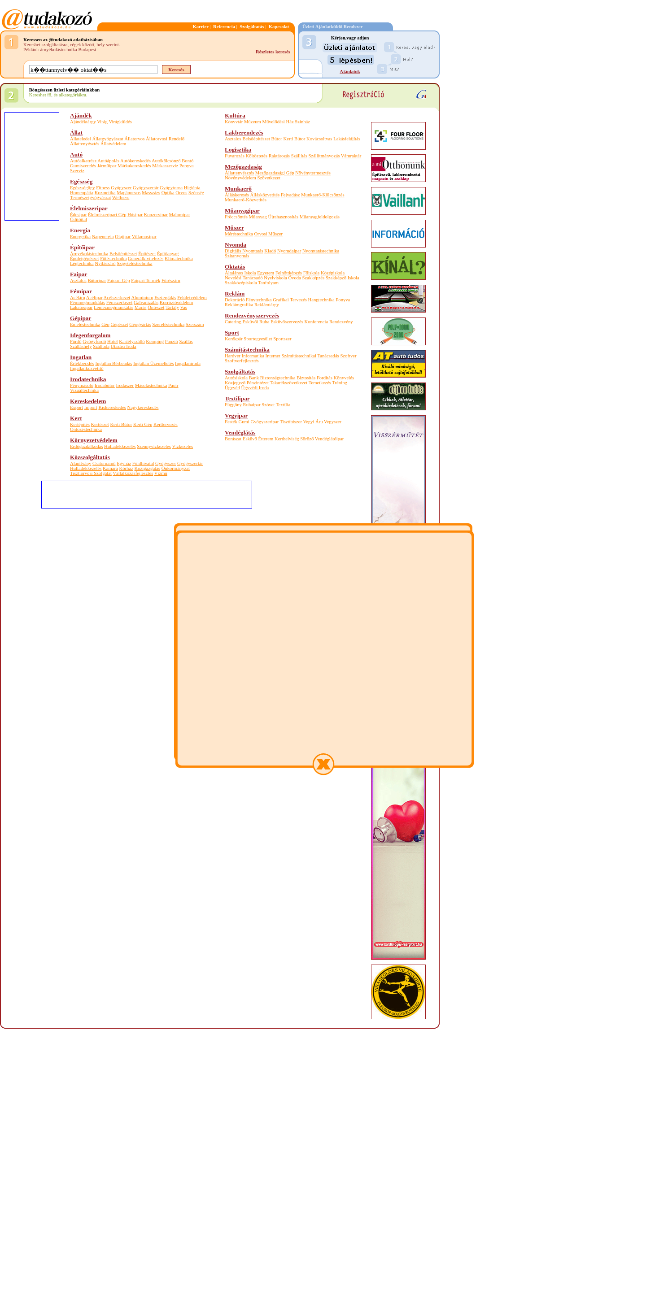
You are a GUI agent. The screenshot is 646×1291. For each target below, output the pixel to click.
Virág (102, 121)
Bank (254, 377)
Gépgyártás (140, 324)
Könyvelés (343, 377)
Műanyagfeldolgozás (320, 216)
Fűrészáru (171, 280)
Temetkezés (320, 382)
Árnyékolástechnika (89, 253)
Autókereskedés (135, 160)
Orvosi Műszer (268, 233)
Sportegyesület (258, 338)
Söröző (307, 438)
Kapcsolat (279, 26)
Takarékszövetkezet (288, 382)
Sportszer (282, 338)
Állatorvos (134, 138)
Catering (233, 321)
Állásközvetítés (265, 194)
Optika (168, 192)
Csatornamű (104, 463)
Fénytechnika (258, 299)
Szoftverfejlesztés (242, 360)
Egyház (124, 463)
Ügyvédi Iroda (255, 387)
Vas (183, 307)
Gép (105, 324)
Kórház (126, 468)
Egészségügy (82, 187)
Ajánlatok (350, 71)
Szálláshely (81, 346)
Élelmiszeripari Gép (107, 214)
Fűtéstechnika (113, 258)
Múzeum (252, 121)
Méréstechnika (239, 233)
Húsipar (135, 214)
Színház (302, 121)
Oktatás (235, 266)
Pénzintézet (258, 382)
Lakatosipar (81, 307)
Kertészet (100, 424)
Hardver (232, 355)
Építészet (147, 253)
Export (76, 407)
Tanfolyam (268, 282)
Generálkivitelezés (145, 258)
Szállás (185, 341)
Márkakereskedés (134, 165)
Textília (283, 404)
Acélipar (94, 297)
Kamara (110, 468)
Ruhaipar (252, 404)
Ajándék (81, 115)
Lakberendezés (244, 132)
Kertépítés (80, 424)
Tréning (339, 382)
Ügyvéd (232, 387)
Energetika (80, 236)
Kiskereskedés (112, 407)
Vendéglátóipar (329, 438)
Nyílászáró (105, 263)
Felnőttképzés (288, 272)
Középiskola (333, 272)
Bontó (187, 160)
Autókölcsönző (166, 160)
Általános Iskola (240, 272)
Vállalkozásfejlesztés (133, 473)
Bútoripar (96, 280)
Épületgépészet (84, 258)
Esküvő (250, 438)
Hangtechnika (321, 299)
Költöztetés (256, 155)
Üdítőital (78, 219)
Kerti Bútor (121, 424)
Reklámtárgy (266, 304)
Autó (76, 154)
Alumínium (142, 297)
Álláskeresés (237, 194)
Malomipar (179, 214)
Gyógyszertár (145, 187)
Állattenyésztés (84, 143)
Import (90, 407)
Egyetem (265, 272)
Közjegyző (235, 382)
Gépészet (119, 324)
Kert (76, 418)
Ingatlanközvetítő (87, 368)
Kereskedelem (88, 401)
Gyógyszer (121, 187)
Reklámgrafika (239, 304)
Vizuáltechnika (84, 390)
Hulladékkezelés (119, 446)
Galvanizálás (146, 302)
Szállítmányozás (324, 155)
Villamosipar (144, 236)
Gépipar (80, 318)
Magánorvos (128, 192)
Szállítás (299, 155)
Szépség (196, 192)
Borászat (233, 438)
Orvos (181, 192)
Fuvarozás (234, 155)
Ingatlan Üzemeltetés (153, 363)
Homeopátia (81, 192)
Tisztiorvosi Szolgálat (91, 473)
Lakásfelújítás (346, 138)
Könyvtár (234, 121)
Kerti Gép (142, 424)
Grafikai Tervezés (290, 299)
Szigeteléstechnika (134, 263)
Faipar (78, 274)
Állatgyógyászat (107, 138)
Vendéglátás (240, 432)
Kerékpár (234, 338)
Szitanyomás (237, 255)
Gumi (244, 421)
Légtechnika (82, 263)
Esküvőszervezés (287, 321)
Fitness (102, 187)
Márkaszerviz (165, 165)
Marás (141, 307)
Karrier (200, 26)
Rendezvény (341, 321)
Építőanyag (168, 253)
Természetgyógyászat (90, 197)
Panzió (171, 341)
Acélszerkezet (117, 297)
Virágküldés (120, 121)
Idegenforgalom (90, 335)
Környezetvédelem (94, 440)
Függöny (233, 404)
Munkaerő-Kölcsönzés (322, 194)
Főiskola (311, 272)
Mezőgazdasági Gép (274, 172)
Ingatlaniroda (188, 363)
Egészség (81, 181)
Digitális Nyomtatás (244, 250)
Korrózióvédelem (176, 302)
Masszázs (151, 192)
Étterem (266, 438)
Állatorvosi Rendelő (165, 138)
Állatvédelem (113, 143)
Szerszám (195, 324)
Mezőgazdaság (243, 166)
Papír (173, 385)
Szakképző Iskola (342, 277)
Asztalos (78, 280)
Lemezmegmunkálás (113, 307)
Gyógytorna (171, 187)
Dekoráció (234, 299)
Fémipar (81, 291)
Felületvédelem (192, 297)
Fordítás (324, 377)
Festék (231, 421)
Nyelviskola (275, 277)
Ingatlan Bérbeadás (114, 363)
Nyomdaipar (289, 250)
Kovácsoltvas (319, 138)
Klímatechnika (179, 258)
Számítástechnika (247, 349)
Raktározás (279, 155)
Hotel (112, 341)
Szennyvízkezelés (154, 446)
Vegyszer (332, 421)
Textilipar (237, 398)
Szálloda (101, 346)
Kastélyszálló (131, 341)
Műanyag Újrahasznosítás (273, 216)
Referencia (224, 26)
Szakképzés (313, 277)
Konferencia (316, 321)
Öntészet (156, 307)
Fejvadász (290, 194)
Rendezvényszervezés (252, 315)
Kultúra (235, 115)
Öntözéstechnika (86, 429)
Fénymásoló (81, 385)
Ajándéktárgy (83, 121)
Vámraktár (351, 155)
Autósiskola (236, 377)
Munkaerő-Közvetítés (245, 199)
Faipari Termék (145, 280)
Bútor (276, 138)
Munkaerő (238, 188)
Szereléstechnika (169, 324)
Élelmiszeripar (89, 208)
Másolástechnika (151, 385)
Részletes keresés (273, 51)
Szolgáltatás (252, 26)
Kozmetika (105, 192)
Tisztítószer (291, 421)
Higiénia (192, 187)
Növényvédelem (240, 177)
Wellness (120, 197)
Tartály (172, 307)
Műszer (234, 227)
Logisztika (238, 149)
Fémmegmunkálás (87, 302)
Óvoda (294, 277)
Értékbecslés (82, 363)
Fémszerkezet (119, 302)
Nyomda (235, 244)
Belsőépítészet (123, 253)
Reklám (234, 293)
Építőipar (82, 247)
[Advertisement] (31, 274)
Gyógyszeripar (264, 421)
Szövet (268, 404)
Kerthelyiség (287, 438)
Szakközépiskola (241, 282)
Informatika (253, 355)
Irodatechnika (88, 379)
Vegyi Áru (313, 421)
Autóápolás (108, 160)
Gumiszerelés (83, 165)
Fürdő (75, 341)
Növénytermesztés (313, 172)
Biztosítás (306, 377)
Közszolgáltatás (90, 457)
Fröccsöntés (236, 216)
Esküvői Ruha (255, 321)
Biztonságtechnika (278, 377)
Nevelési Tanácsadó (244, 277)
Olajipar (123, 236)
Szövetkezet (269, 177)
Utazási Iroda (123, 346)
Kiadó (270, 250)
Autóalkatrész (83, 160)
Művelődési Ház (277, 121)
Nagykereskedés (143, 407)
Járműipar (107, 165)
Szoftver (348, 355)
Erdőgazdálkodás (86, 446)
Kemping (155, 341)
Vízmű (160, 473)
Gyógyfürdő (94, 341)
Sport (232, 332)
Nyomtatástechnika (320, 250)
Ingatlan (81, 357)
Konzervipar (156, 214)
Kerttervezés (165, 424)
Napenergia (103, 236)
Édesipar (78, 214)
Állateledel (80, 138)
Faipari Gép (118, 280)
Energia (80, 230)
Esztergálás (165, 297)
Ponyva (186, 165)
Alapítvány (80, 463)
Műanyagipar (242, 210)
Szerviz (77, 170)
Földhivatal (143, 463)
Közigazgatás (147, 468)
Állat (76, 132)
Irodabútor (105, 385)
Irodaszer (125, 385)
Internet (273, 355)
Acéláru (77, 297)
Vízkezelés (182, 446)
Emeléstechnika (85, 324)
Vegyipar (236, 415)
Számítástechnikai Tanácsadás (310, 355)
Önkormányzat (176, 468)
